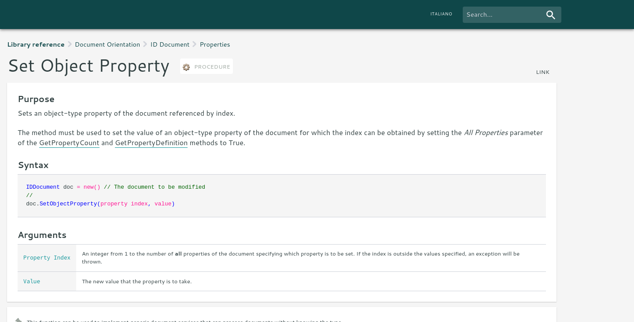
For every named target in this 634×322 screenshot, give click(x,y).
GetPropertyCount (69, 142)
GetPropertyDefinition (151, 142)
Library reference (36, 44)
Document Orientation (107, 44)
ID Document (169, 44)
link (542, 72)
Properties (214, 44)
